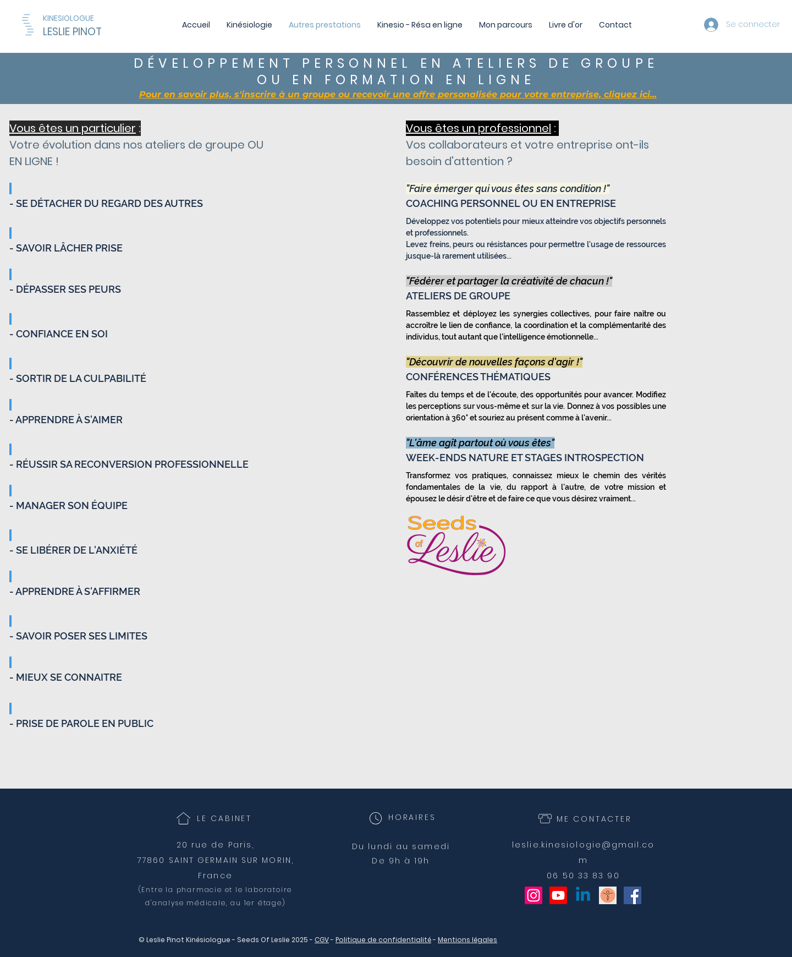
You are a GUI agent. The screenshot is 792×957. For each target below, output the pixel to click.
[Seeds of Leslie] (608, 895)
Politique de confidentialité (383, 939)
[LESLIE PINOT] (103, 32)
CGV (322, 939)
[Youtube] (558, 895)
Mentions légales (467, 939)
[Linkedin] (583, 895)
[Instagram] (533, 895)
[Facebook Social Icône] (632, 895)
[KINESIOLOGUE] (72, 18)
